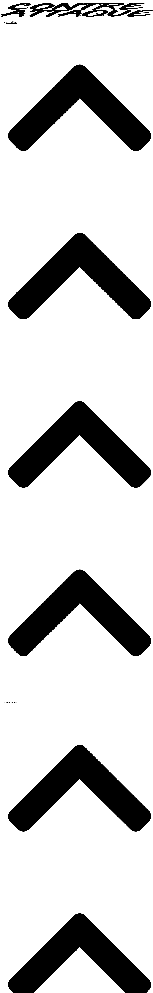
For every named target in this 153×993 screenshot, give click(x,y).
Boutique (11, 713)
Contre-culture (21, 802)
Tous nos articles (22, 783)
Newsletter (19, 790)
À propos (11, 709)
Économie (18, 810)
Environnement (21, 813)
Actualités (79, 191)
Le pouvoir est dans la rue (27, 832)
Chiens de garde (22, 798)
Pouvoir (17, 836)
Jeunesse (18, 828)
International (20, 825)
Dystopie (17, 806)
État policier (19, 817)
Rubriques (79, 534)
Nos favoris (19, 786)
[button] (7, 721)
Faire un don (12, 716)
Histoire (17, 821)
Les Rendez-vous (97, 977)
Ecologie (83, 977)
